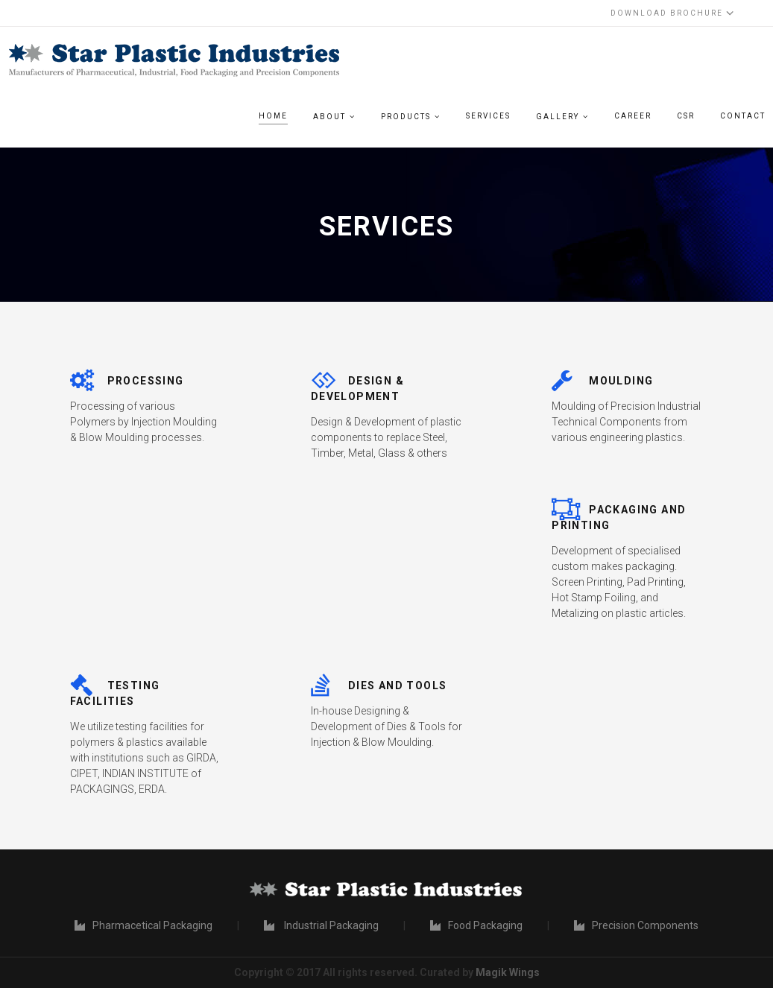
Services (488, 116)
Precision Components (636, 925)
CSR (686, 116)
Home (273, 116)
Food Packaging (476, 925)
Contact (743, 116)
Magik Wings (508, 972)
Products (406, 117)
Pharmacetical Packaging (143, 925)
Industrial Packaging (321, 925)
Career (632, 116)
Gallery (557, 117)
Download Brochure (671, 13)
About (329, 117)
